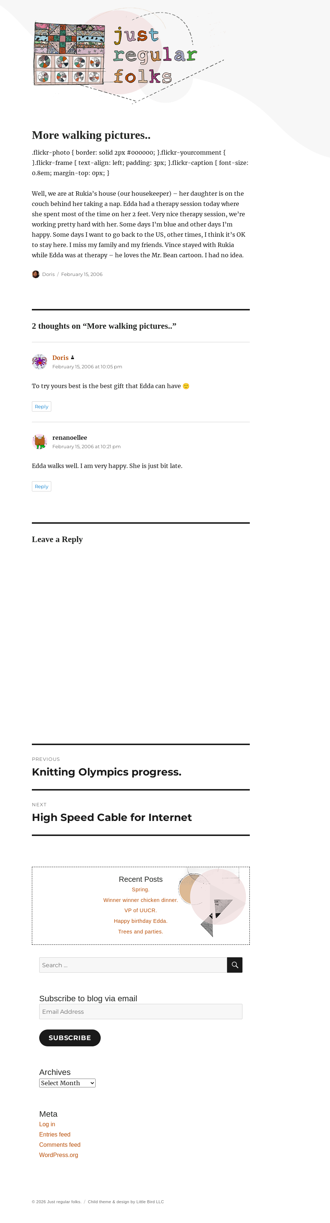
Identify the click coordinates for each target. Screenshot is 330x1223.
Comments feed (60, 1145)
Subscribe (70, 1038)
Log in (47, 1124)
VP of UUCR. (141, 910)
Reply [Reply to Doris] (41, 406)
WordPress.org (58, 1155)
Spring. (141, 889)
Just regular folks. (64, 1202)
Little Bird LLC (150, 1202)
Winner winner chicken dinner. (140, 900)
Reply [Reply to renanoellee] (41, 486)
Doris (48, 274)
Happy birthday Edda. (141, 921)
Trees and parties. (140, 932)
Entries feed (54, 1134)
